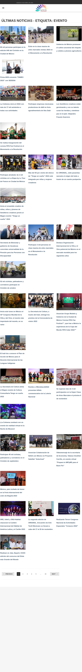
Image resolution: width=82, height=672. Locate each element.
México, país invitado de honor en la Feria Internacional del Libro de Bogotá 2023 (12, 492)
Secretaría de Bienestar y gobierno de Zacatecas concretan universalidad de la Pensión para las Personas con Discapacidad (12, 249)
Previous (9, 574)
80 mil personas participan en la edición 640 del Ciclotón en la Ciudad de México (12, 50)
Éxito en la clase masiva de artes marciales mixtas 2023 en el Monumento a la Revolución (40, 50)
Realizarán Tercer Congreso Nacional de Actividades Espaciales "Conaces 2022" (67, 523)
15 (45, 574)
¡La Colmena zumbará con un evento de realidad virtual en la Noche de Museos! (12, 425)
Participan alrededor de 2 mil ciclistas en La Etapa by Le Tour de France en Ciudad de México (12, 178)
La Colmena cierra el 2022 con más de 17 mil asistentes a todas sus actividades (12, 107)
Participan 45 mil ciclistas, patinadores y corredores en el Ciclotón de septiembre (12, 458)
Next (54, 574)
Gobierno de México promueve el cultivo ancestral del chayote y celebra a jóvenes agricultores (68, 47)
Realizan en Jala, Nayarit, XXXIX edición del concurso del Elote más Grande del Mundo (12, 556)
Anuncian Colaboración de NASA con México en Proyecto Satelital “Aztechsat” (40, 456)
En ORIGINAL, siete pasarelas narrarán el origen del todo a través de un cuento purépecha (68, 176)
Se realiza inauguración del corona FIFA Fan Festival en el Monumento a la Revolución (12, 146)
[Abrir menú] (3, 8)
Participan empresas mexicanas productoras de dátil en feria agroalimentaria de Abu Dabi (40, 107)
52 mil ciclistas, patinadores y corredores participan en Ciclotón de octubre (12, 285)
